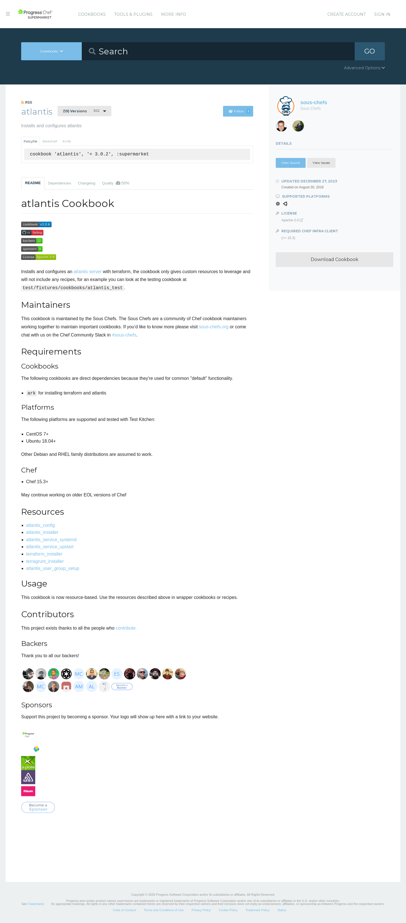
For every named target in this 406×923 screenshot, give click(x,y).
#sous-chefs (124, 335)
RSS (26, 102)
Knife (67, 141)
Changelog (86, 183)
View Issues (321, 163)
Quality (115, 183)
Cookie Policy (228, 910)
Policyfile (30, 141)
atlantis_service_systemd (51, 539)
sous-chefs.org (214, 326)
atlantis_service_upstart (50, 546)
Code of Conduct (124, 910)
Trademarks (36, 904)
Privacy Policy (201, 910)
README (33, 183)
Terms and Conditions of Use (164, 910)
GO (369, 51)
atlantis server (88, 271)
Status (281, 910)
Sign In (382, 14)
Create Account (346, 14)
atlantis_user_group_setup (53, 568)
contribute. (126, 628)
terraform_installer (44, 554)
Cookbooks (92, 14)
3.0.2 (81, 111)
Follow (239, 111)
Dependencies (59, 183)
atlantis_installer (42, 532)
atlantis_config (40, 525)
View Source (290, 163)
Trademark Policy (258, 910)
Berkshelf (50, 141)
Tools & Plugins (133, 14)
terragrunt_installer (45, 561)
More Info (173, 14)
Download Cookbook (334, 259)
